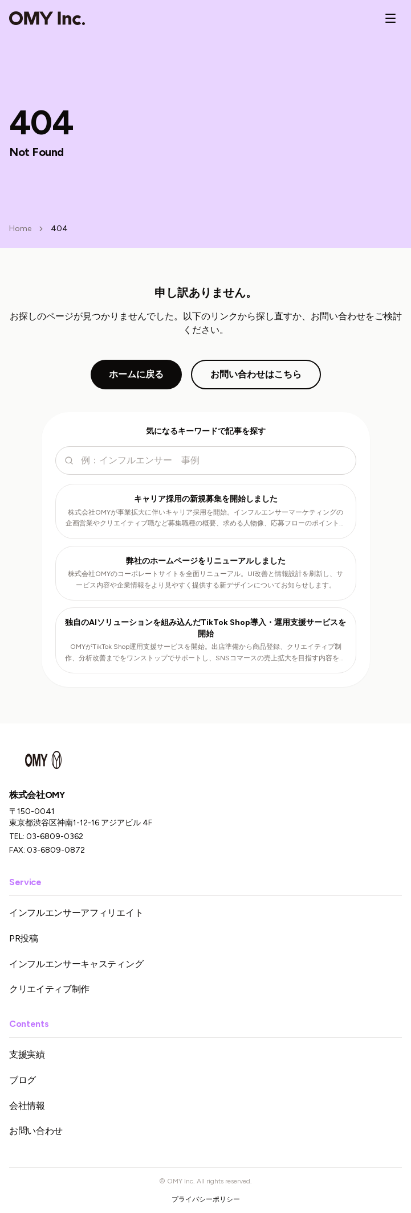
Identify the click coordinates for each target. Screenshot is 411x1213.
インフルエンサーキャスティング (76, 964)
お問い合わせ (36, 1130)
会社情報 (27, 1105)
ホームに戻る (136, 374)
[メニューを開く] (390, 18)
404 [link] (59, 228)
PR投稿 (23, 938)
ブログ (22, 1080)
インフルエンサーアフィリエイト (76, 912)
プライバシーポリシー (206, 1199)
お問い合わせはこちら (256, 374)
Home (20, 228)
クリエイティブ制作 (49, 989)
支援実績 (27, 1054)
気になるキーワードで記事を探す (206, 431)
